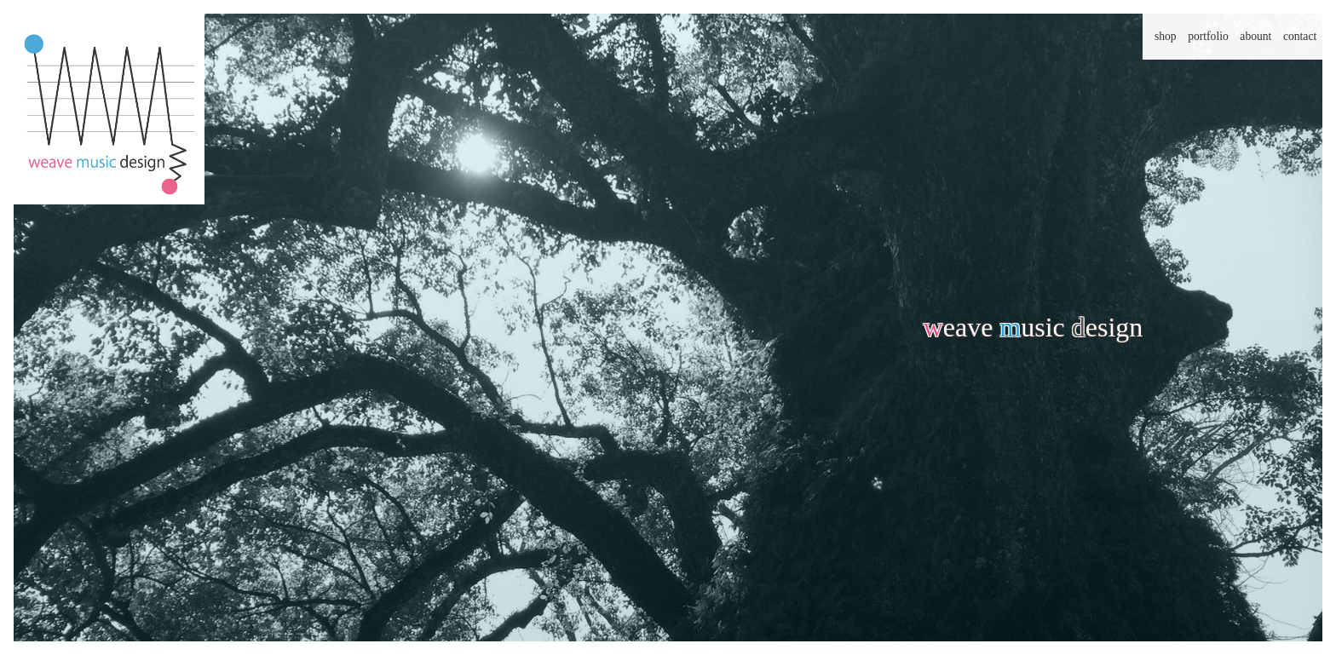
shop (1166, 36)
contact (1299, 36)
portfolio (1208, 36)
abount (1255, 36)
